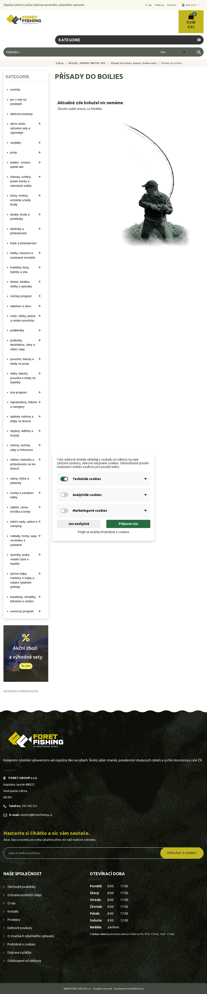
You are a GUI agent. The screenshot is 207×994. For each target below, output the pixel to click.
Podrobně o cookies (21, 944)
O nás (11, 903)
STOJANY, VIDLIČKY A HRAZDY (21, 433)
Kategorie (69, 40)
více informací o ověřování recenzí (20, 691)
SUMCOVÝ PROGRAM (22, 611)
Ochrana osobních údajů (24, 895)
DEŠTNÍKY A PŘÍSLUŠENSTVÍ (18, 231)
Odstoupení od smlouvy (24, 961)
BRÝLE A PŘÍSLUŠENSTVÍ (23, 243)
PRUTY (13, 152)
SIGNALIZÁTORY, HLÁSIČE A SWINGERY (23, 404)
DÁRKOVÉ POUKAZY (21, 114)
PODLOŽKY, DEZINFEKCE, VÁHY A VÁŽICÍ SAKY (22, 345)
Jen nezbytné (78, 524)
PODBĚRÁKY (17, 330)
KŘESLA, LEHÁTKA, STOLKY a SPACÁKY (21, 284)
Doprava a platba (19, 952)
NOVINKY (15, 89)
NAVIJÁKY (15, 142)
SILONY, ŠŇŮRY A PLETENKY (19, 481)
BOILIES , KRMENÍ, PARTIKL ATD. (20, 165)
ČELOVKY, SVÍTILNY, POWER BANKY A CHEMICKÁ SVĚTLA (20, 181)
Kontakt (12, 911)
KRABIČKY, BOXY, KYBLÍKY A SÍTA (19, 270)
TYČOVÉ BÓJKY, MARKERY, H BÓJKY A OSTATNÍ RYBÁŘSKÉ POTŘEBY (22, 580)
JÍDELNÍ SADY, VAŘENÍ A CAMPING (23, 524)
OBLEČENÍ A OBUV (20, 306)
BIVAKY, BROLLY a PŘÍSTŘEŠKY (20, 217)
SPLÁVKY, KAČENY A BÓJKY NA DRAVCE (21, 419)
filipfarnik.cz (137, 988)
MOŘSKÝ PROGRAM (21, 296)
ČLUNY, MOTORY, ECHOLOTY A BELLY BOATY (20, 200)
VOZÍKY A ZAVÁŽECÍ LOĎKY (22, 495)
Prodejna (13, 919)
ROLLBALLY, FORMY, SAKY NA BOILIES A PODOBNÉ (23, 540)
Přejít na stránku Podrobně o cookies (103, 532)
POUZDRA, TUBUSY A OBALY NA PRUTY (22, 361)
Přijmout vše (128, 524)
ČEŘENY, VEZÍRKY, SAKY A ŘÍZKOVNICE (21, 448)
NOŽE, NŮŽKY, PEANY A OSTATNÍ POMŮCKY (23, 318)
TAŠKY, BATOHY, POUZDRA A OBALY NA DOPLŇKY (23, 378)
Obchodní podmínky (21, 887)
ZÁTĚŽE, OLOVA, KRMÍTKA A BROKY (20, 510)
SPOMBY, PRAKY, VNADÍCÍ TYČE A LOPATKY (20, 559)
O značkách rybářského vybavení (30, 936)
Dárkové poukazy (19, 928)
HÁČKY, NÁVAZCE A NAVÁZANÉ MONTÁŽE (22, 255)
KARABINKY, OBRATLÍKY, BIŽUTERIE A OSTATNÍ (23, 599)
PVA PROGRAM (18, 392)
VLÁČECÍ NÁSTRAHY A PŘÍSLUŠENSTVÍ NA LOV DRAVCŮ (23, 464)
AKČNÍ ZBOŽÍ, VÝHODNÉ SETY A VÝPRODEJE (20, 128)
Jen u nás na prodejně (18, 102)
